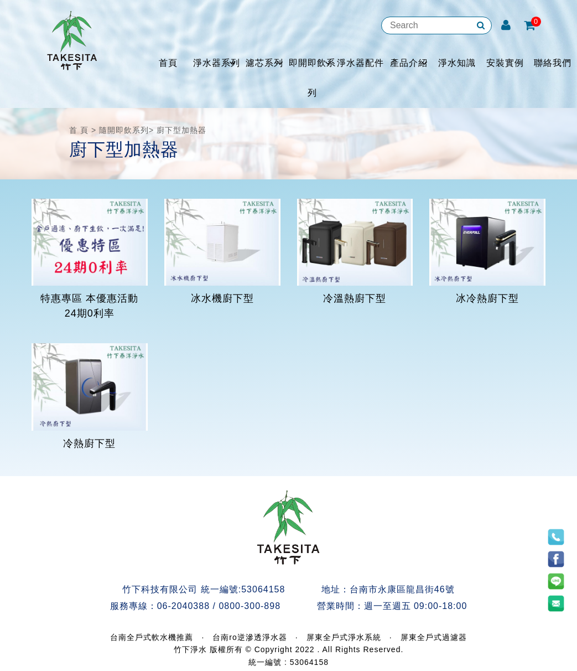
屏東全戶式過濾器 (434, 637)
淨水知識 (457, 63)
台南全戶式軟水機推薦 (151, 637)
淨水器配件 (360, 63)
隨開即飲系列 (124, 130)
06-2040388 (183, 606)
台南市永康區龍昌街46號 (402, 589)
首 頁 (79, 130)
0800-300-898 (249, 606)
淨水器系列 (216, 63)
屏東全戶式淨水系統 (343, 637)
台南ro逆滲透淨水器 (249, 637)
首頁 (168, 63)
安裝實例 (505, 63)
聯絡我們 (552, 63)
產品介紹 (409, 63)
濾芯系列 (264, 63)
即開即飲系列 (312, 77)
